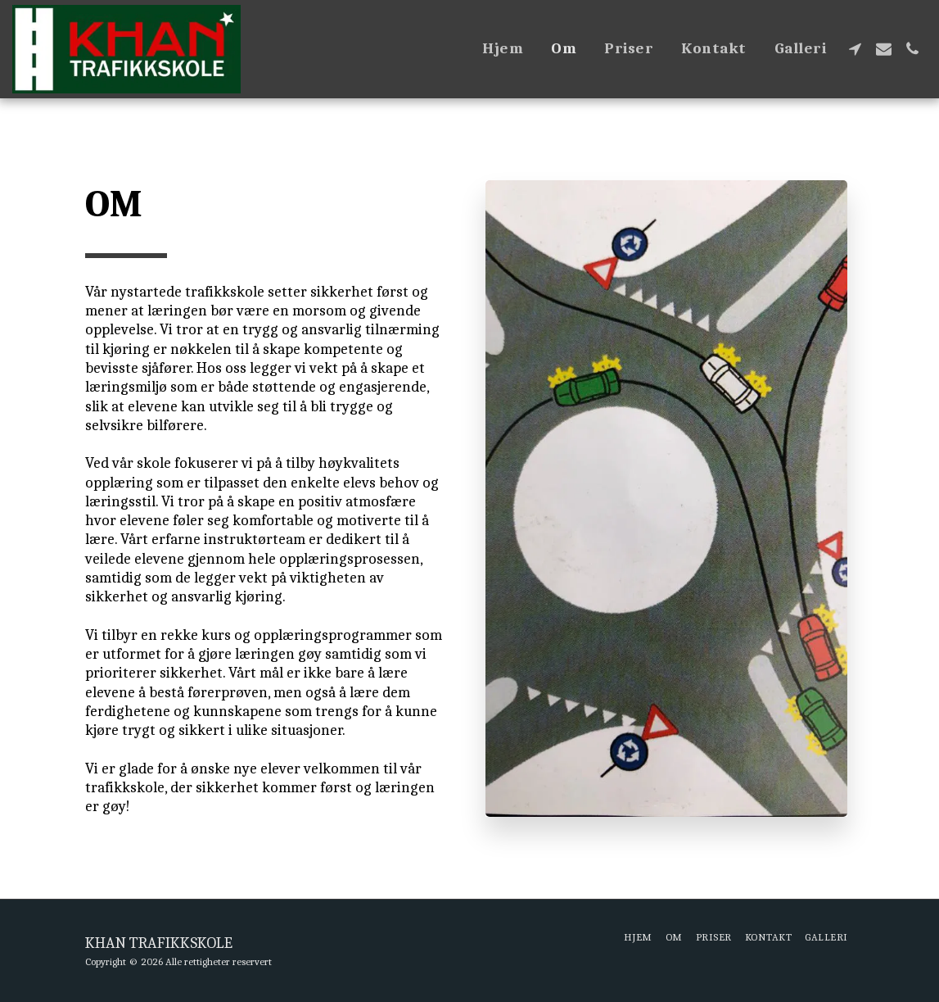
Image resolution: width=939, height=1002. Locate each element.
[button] (855, 49)
